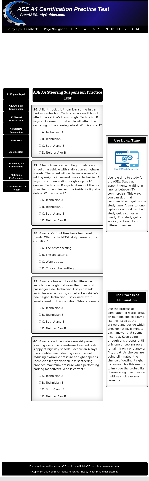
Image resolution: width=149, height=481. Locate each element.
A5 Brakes (16, 140)
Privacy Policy (87, 471)
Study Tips (14, 29)
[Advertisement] (73, 60)
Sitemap (113, 471)
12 (125, 29)
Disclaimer (102, 471)
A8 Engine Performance (16, 176)
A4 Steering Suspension (16, 130)
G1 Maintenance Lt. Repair (16, 188)
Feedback (31, 29)
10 (112, 29)
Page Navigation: (56, 29)
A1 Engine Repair (16, 94)
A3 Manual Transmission (16, 119)
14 (137, 29)
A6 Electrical (16, 152)
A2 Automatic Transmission (16, 107)
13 (131, 29)
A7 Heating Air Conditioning (16, 165)
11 (118, 29)
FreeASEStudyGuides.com (42, 15)
